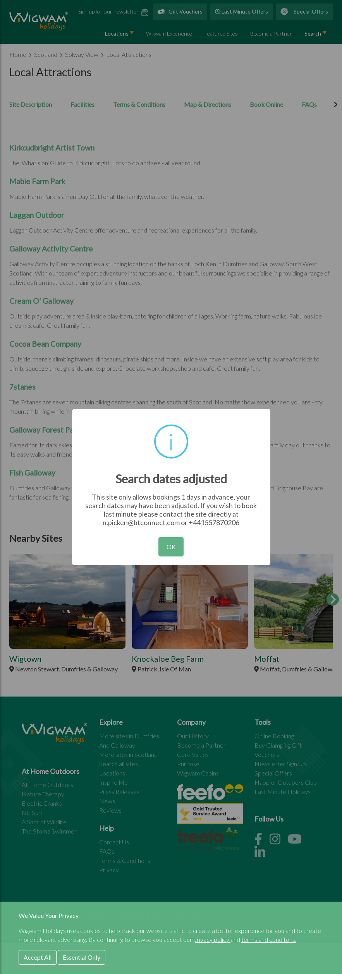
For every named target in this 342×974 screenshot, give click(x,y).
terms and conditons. (268, 939)
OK (171, 546)
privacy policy (211, 939)
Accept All (38, 957)
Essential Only (81, 957)
